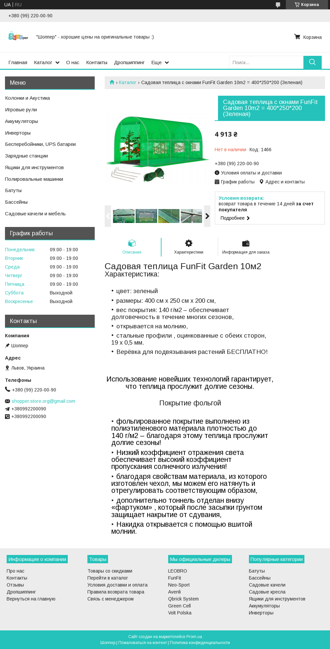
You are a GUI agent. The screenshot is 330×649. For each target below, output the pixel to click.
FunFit (174, 578)
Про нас (15, 571)
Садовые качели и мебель (35, 213)
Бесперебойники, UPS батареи (40, 144)
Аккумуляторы (21, 121)
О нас (72, 62)
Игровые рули (21, 109)
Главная (17, 62)
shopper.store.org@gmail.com (43, 401)
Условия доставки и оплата (117, 585)
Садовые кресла (267, 592)
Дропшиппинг (129, 62)
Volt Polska (179, 612)
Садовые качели (267, 585)
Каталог (43, 62)
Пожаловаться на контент (142, 642)
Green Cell (179, 605)
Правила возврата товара (115, 592)
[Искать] (312, 62)
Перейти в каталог (107, 578)
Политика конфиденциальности (200, 642)
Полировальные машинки (34, 179)
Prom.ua (194, 636)
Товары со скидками (109, 571)
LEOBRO (177, 571)
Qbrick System (183, 598)
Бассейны (16, 202)
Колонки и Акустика (27, 98)
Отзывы (15, 585)
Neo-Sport (179, 585)
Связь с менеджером (110, 598)
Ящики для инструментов (34, 167)
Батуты (13, 190)
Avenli (174, 592)
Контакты (96, 62)
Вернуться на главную (31, 598)
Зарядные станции (26, 156)
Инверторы (18, 133)
